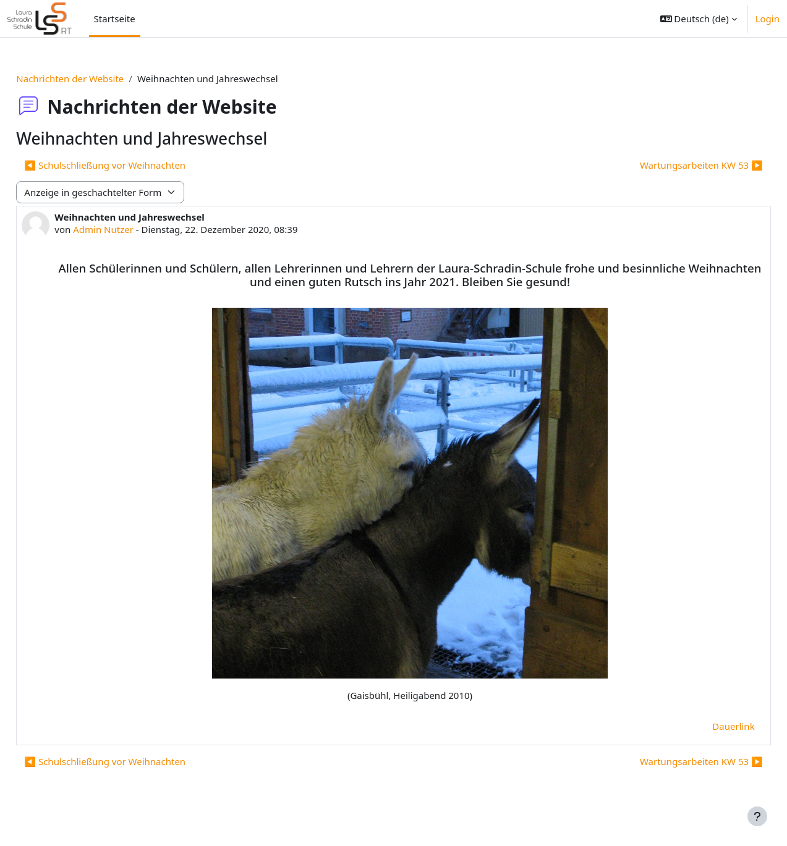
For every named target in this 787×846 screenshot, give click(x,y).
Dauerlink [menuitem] (706, 740)
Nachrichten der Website (97, 78)
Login (767, 18)
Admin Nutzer (131, 229)
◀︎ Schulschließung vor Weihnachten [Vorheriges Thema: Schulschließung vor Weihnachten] (132, 165)
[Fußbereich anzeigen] (757, 816)
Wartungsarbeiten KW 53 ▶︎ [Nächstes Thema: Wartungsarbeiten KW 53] (673, 165)
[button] (698, 18)
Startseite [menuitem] (114, 18)
